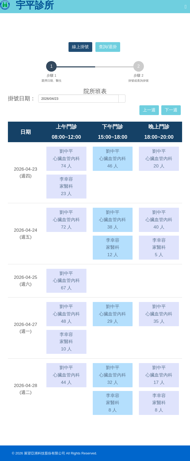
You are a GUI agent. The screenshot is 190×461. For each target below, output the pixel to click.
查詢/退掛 (108, 46)
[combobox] (78, 98)
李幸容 (66, 186)
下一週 (171, 110)
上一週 (149, 110)
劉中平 (66, 158)
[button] (121, 99)
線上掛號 (80, 46)
